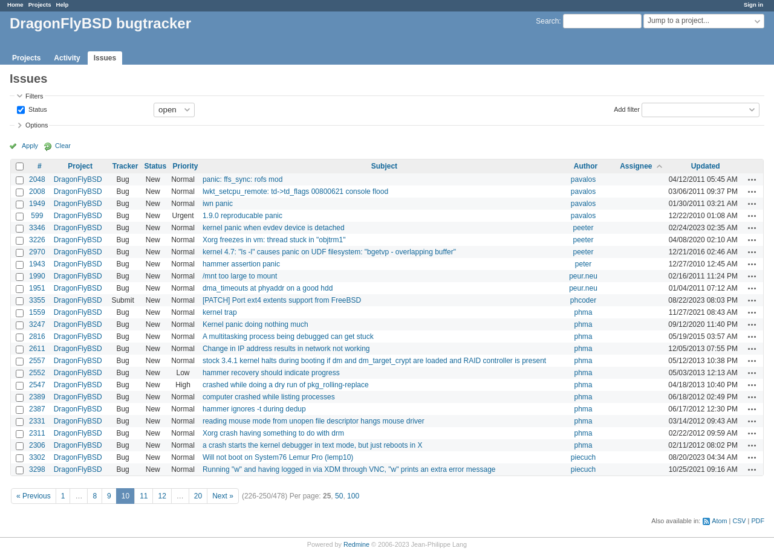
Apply (30, 145)
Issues (105, 58)
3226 (37, 240)
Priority (185, 166)
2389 (37, 397)
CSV (739, 520)
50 (339, 496)
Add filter (627, 108)
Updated (705, 166)
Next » (222, 496)
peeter (583, 228)
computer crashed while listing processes (269, 397)
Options (36, 125)
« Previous (33, 496)
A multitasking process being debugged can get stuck (288, 336)
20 (198, 496)
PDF (757, 520)
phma (583, 312)
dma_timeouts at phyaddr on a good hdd (268, 288)
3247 (37, 324)
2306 (37, 445)
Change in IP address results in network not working (286, 348)
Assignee (636, 166)
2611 (37, 348)
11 (144, 496)
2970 (37, 252)
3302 (37, 457)
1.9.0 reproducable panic (242, 215)
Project (80, 166)
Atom (719, 520)
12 (162, 496)
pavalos (583, 179)
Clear (63, 145)
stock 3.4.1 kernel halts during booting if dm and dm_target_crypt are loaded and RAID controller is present (374, 360)
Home (15, 4)
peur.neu (583, 276)
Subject (384, 166)
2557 (37, 360)
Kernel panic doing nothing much (255, 324)
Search (547, 21)
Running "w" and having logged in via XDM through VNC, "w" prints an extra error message (349, 469)
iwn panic (218, 203)
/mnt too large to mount (240, 276)
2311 (37, 433)
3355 (37, 300)
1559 (37, 312)
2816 (37, 336)
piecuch (583, 457)
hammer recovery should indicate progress (271, 373)
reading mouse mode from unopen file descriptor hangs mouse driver (313, 421)
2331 (37, 421)
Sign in (753, 4)
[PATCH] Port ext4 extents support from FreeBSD (282, 300)
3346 (37, 228)
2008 (37, 191)
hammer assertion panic (241, 264)
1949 (37, 203)
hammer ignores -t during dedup (254, 409)
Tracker (125, 166)
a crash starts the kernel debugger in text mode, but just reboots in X (313, 445)
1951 (37, 288)
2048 (37, 179)
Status (37, 108)
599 (37, 215)
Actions (752, 179)
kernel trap (220, 312)
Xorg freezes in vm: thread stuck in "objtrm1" (274, 240)
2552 (37, 373)
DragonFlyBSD (78, 179)
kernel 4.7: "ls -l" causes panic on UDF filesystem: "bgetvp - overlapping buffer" (329, 252)
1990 (37, 276)
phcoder (583, 300)
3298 (37, 469)
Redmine (356, 544)
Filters (34, 96)
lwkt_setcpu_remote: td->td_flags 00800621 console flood (295, 191)
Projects (39, 4)
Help (62, 4)
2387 (37, 409)
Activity (67, 58)
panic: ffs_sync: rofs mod (243, 179)
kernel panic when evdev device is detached (274, 228)
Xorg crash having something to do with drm (273, 433)
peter (583, 264)
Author (585, 166)
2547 (37, 385)
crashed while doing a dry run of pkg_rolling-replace (286, 385)
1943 (37, 264)
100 (353, 496)
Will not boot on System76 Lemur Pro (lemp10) (278, 457)
